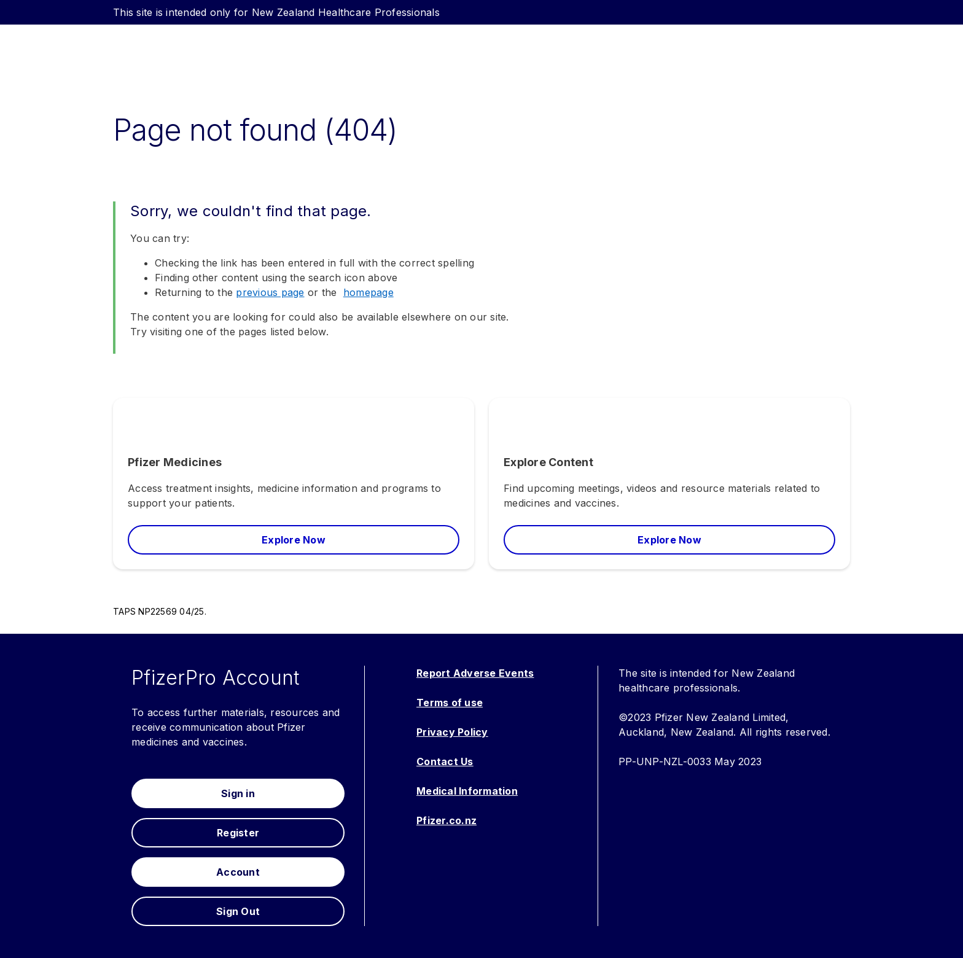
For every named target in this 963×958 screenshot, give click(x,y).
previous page (270, 292)
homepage (368, 292)
